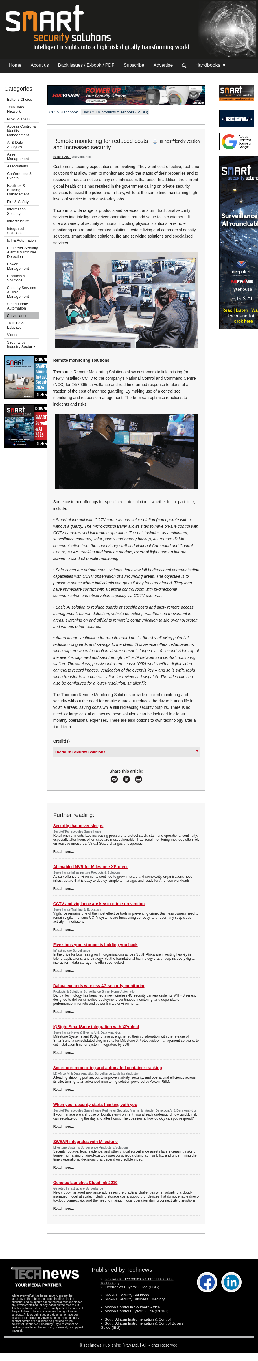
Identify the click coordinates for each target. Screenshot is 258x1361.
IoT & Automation (21, 240)
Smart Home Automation (17, 306)
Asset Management (18, 156)
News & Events (19, 119)
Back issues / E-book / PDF (86, 65)
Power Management (18, 266)
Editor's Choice (19, 99)
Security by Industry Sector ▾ (21, 344)
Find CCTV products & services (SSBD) (115, 112)
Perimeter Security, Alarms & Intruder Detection (23, 252)
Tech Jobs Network (15, 109)
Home (15, 65)
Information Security (16, 211)
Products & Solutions (16, 278)
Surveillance (17, 316)
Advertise (163, 65)
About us (40, 65)
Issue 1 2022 (62, 157)
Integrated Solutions (15, 230)
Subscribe (134, 65)
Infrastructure (18, 221)
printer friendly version (175, 141)
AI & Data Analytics (15, 144)
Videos (13, 335)
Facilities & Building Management (18, 189)
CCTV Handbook (63, 112)
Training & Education (15, 325)
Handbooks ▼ (210, 65)
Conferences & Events (19, 175)
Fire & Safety (18, 202)
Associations (17, 166)
